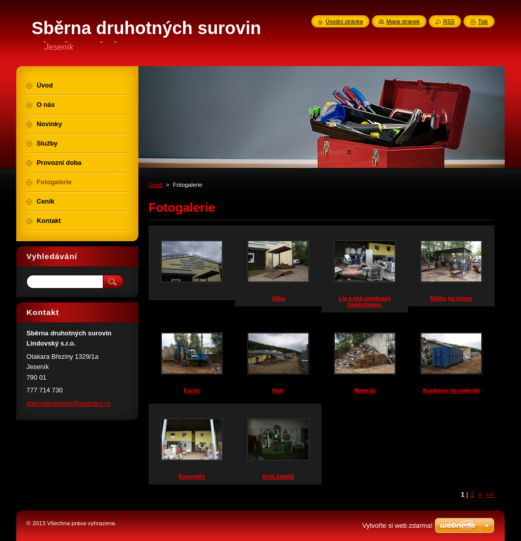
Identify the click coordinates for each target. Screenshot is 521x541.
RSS (448, 21)
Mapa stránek (403, 21)
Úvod (155, 185)
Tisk (483, 21)
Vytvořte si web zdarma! (397, 525)
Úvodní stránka (344, 21)
